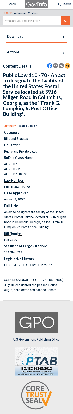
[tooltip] (35, 125)
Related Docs (27, 125)
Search (64, 4)
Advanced (20, 13)
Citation (33, 13)
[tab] (8, 13)
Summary (10, 125)
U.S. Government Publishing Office (36, 326)
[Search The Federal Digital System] (65, 20)
